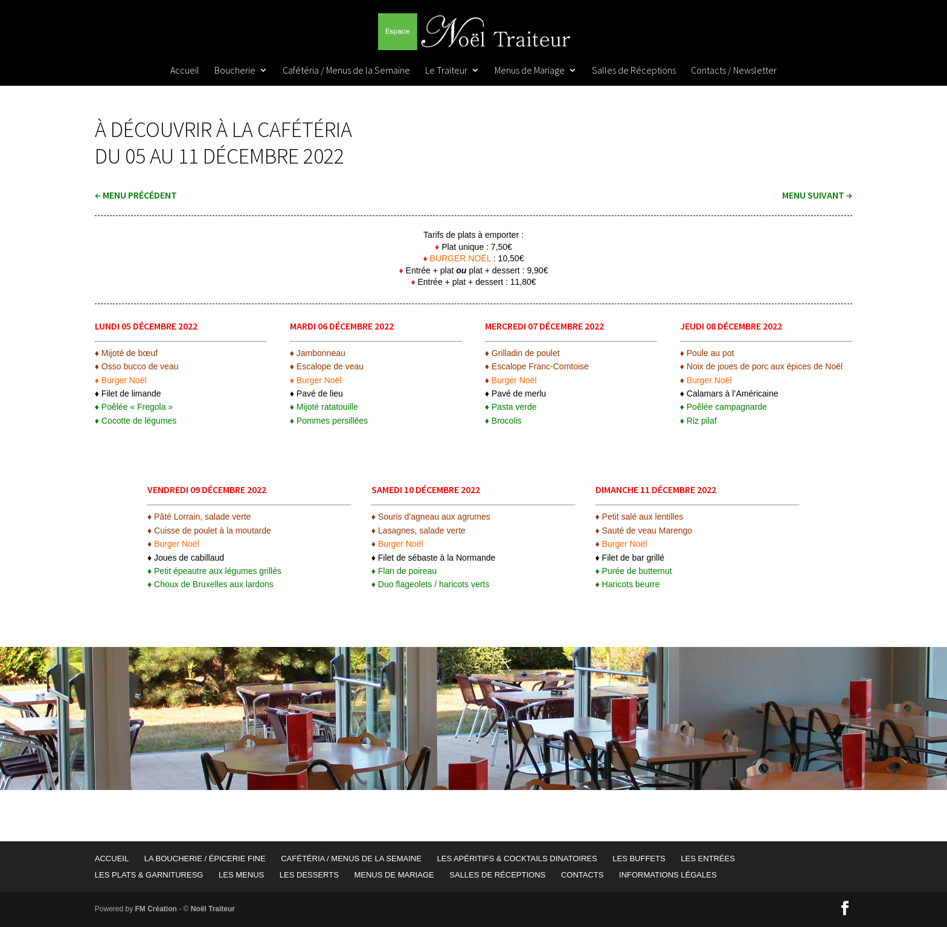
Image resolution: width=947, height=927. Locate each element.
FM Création (156, 909)
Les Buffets (638, 858)
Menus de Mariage (530, 71)
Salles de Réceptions (634, 71)
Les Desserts (309, 874)
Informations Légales (668, 874)
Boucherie (234, 71)
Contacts (582, 874)
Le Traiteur (446, 71)
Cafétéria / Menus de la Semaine (346, 71)
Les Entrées (708, 858)
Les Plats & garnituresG (149, 874)
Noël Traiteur (213, 909)
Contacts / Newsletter (734, 71)
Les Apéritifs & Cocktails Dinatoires (517, 858)
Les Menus (241, 874)
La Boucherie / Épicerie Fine (205, 858)
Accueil (184, 71)
